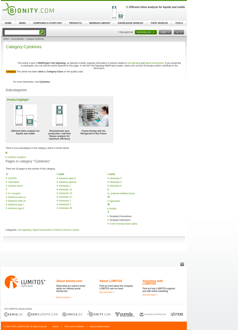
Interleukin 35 (65, 208)
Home (6, 39)
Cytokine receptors (16, 157)
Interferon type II (16, 208)
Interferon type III (67, 178)
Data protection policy (100, 326)
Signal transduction (42, 230)
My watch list (126, 32)
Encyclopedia (17, 39)
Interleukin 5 (116, 178)
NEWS (22, 23)
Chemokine (13, 182)
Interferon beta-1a (17, 197)
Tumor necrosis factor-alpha (123, 223)
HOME (8, 23)
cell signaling (134, 63)
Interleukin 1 (65, 186)
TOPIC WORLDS (159, 23)
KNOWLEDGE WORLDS (130, 23)
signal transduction (154, 63)
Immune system (71, 230)
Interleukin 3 (65, 204)
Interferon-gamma (67, 182)
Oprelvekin (115, 201)
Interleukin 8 (116, 186)
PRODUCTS (75, 23)
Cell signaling (24, 230)
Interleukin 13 (65, 193)
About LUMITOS (110, 281)
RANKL (113, 208)
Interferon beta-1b (17, 201)
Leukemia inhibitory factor (122, 193)
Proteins (58, 230)
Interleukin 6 (116, 182)
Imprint (55, 326)
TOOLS (179, 23)
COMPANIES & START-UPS (47, 23)
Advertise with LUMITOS (153, 282)
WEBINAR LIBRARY (99, 23)
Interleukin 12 (65, 189)
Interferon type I (16, 204)
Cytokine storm (15, 186)
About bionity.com (69, 281)
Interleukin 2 (65, 200)
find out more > (63, 297)
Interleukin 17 (65, 197)
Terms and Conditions (74, 326)
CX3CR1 (12, 178)
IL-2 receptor (14, 193)
